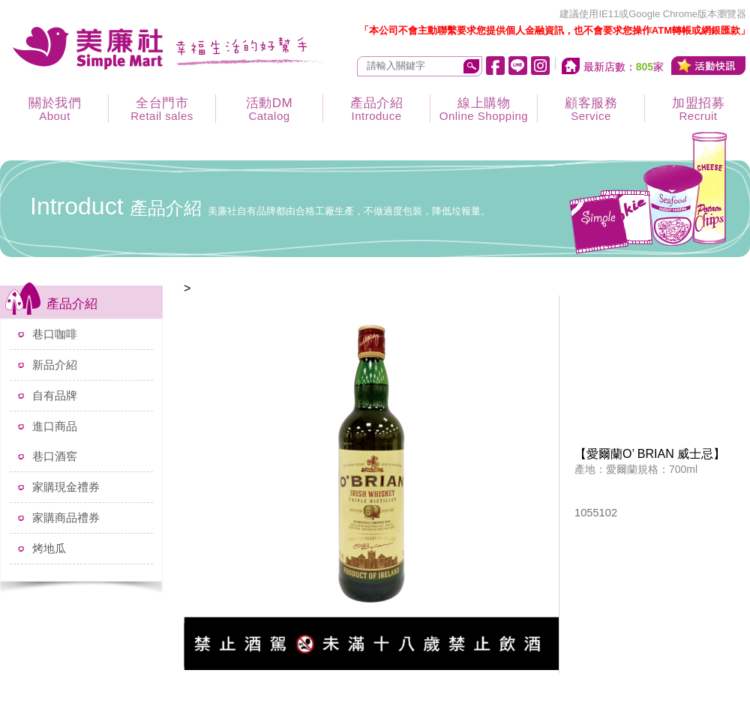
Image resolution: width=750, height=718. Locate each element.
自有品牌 (54, 395)
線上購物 (483, 109)
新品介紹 (54, 364)
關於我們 (55, 109)
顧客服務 (591, 109)
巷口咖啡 (54, 334)
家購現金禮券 (66, 486)
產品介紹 (376, 109)
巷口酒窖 (54, 456)
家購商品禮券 (66, 517)
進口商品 (54, 426)
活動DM (269, 109)
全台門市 (162, 109)
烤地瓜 (49, 548)
